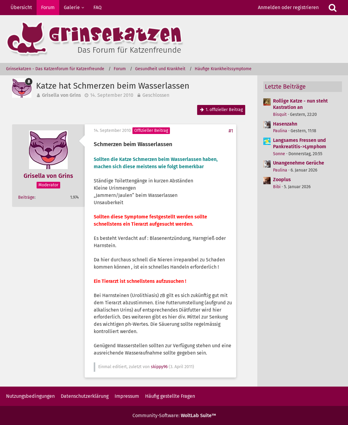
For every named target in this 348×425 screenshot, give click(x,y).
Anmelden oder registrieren (288, 7)
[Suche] (332, 7)
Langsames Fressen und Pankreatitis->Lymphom (299, 143)
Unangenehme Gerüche (298, 163)
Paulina (280, 130)
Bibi (277, 186)
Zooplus (282, 179)
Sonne (279, 153)
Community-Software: (174, 415)
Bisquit (280, 114)
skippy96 (159, 366)
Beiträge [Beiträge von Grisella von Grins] (26, 197)
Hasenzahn (285, 124)
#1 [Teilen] (231, 131)
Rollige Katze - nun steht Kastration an (300, 104)
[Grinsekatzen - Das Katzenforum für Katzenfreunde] (174, 39)
